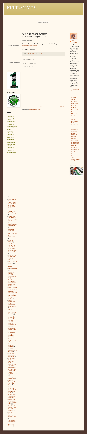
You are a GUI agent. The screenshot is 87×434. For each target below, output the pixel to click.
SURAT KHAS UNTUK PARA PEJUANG (12, 396)
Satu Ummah (74, 140)
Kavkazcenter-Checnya (74, 118)
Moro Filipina (74, 129)
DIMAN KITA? (12, 237)
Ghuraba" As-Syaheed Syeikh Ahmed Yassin (12, 245)
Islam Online (74, 116)
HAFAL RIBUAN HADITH (12, 262)
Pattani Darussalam (74, 134)
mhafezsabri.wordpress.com (29, 45)
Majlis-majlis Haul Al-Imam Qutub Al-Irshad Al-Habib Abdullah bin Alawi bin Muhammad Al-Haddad (12, 321)
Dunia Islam (74, 105)
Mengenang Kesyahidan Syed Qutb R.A (12, 350)
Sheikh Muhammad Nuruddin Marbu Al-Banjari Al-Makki (12, 389)
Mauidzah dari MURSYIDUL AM (12, 340)
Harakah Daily (74, 110)
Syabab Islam (74, 153)
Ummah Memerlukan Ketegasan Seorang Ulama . (12, 414)
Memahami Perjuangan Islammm (11, 345)
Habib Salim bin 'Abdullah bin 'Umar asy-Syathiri (12, 257)
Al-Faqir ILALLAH (74, 41)
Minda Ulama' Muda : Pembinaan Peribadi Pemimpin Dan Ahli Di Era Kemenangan (12, 363)
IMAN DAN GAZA (11, 265)
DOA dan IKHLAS (10, 241)
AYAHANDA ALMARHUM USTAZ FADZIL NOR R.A (12, 218)
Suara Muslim (74, 151)
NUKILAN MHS (21, 7)
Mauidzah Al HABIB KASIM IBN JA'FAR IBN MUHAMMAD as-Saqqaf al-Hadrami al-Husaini (12, 332)
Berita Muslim (74, 103)
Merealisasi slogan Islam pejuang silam (11, 355)
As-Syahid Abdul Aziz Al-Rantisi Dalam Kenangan (12, 211)
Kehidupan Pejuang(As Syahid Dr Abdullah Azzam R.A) (12, 274)
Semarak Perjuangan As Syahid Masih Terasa (11, 383)
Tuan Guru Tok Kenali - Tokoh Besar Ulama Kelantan (12, 408)
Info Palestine (74, 114)
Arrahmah (73, 99)
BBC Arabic (74, 101)
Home (40, 106)
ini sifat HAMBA (12, 268)
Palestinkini (74, 131)
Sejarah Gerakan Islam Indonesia (75, 143)
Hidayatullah (74, 112)
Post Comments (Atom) (34, 109)
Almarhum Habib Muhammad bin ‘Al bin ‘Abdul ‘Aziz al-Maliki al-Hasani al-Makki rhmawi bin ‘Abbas (12, 204)
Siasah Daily (74, 145)
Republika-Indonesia (74, 137)
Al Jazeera (73, 97)
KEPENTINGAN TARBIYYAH (12, 288)
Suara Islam (74, 147)
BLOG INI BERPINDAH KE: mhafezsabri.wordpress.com (39, 55)
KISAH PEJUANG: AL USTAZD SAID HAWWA (12, 312)
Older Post (61, 106)
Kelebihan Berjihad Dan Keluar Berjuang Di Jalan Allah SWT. (12, 282)
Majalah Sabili (74, 127)
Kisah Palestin (74, 125)
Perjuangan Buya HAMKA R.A (12, 377)
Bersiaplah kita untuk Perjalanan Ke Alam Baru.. (12, 224)
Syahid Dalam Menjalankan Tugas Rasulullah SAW (12, 402)
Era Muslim (74, 107)
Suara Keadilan (75, 149)
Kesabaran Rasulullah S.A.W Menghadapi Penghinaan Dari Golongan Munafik (12, 295)
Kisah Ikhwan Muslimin (74, 122)
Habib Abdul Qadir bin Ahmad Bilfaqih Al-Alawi (12, 250)
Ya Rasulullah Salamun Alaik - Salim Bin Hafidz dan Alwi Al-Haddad (12, 423)
